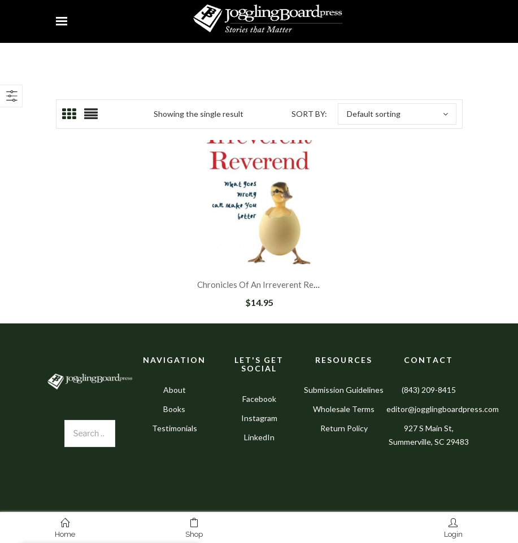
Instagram (259, 418)
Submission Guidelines (344, 390)
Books (174, 409)
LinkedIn (259, 437)
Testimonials (174, 428)
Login (453, 528)
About (174, 390)
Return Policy (344, 428)
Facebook (259, 399)
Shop (194, 528)
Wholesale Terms (344, 409)
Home (65, 528)
